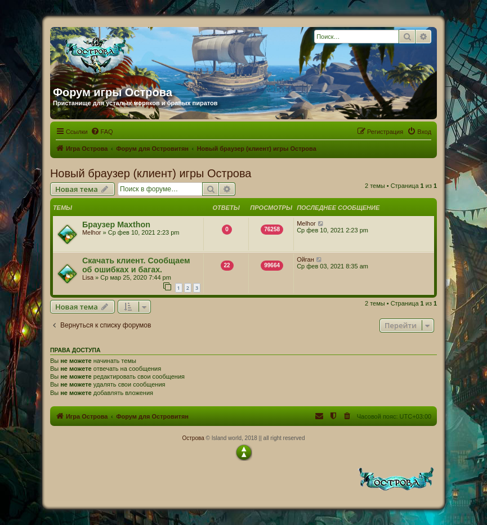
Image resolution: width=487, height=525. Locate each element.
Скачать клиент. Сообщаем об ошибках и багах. (136, 265)
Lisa (87, 277)
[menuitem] (102, 131)
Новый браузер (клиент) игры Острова (151, 173)
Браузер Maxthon (116, 224)
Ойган (305, 259)
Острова (193, 438)
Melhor (91, 232)
